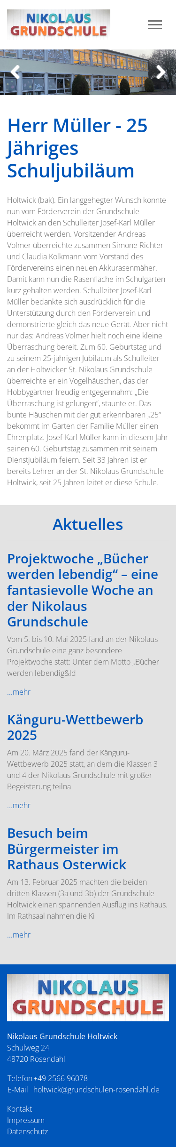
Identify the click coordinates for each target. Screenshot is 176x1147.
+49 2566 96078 (60, 1078)
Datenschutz (27, 1131)
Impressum (26, 1120)
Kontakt (19, 1109)
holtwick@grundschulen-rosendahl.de (96, 1089)
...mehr (19, 692)
